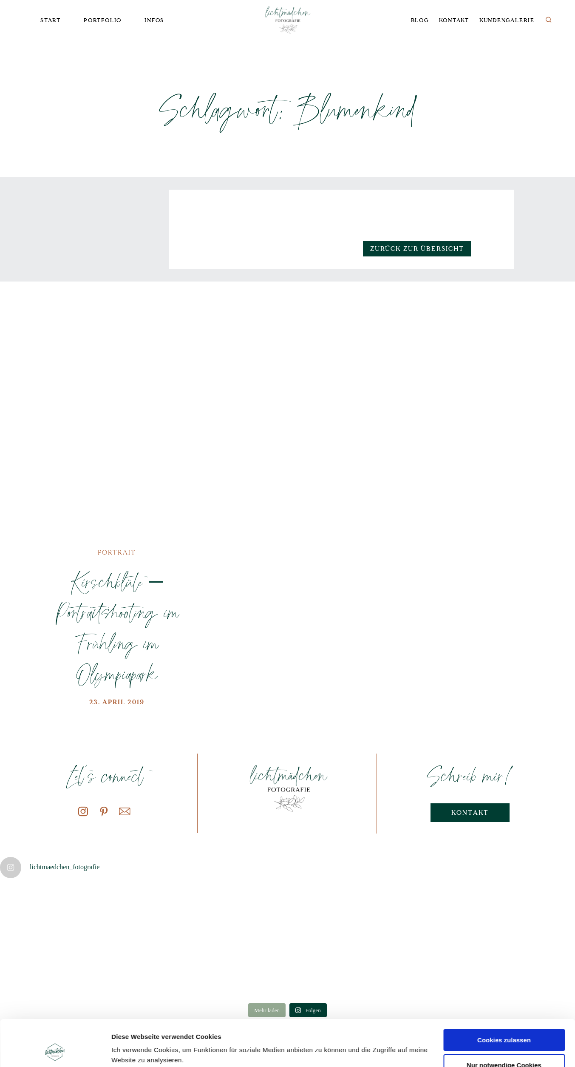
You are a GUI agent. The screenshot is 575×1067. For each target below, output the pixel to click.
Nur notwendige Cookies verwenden (504, 1025)
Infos (154, 20)
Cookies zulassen (504, 996)
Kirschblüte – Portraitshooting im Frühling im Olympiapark (116, 627)
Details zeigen (132, 1050)
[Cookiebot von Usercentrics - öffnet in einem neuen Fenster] (55, 1050)
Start (50, 20)
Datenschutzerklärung (173, 1026)
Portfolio (103, 20)
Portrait (117, 553)
